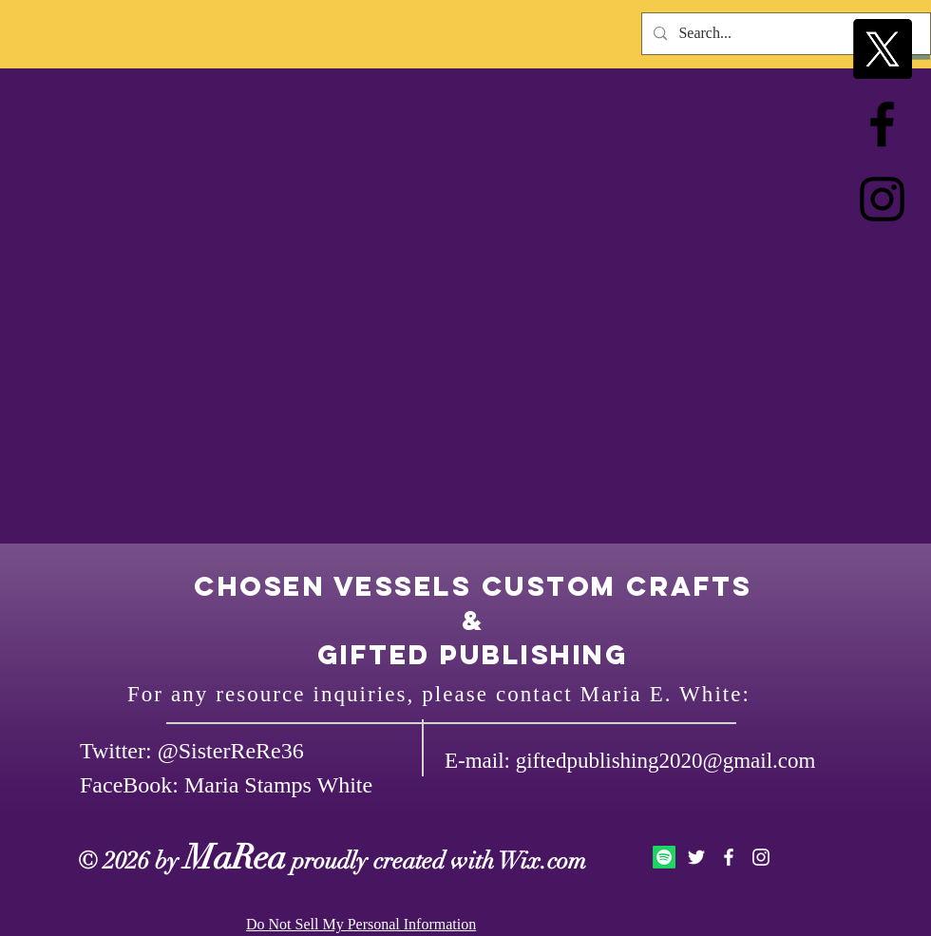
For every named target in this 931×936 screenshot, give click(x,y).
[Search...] (784, 33)
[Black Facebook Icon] (882, 124)
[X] (882, 49)
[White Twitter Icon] (696, 857)
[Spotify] (664, 857)
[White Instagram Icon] (761, 857)
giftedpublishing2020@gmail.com (666, 761)
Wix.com (542, 860)
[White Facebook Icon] (728, 857)
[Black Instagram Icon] (882, 199)
